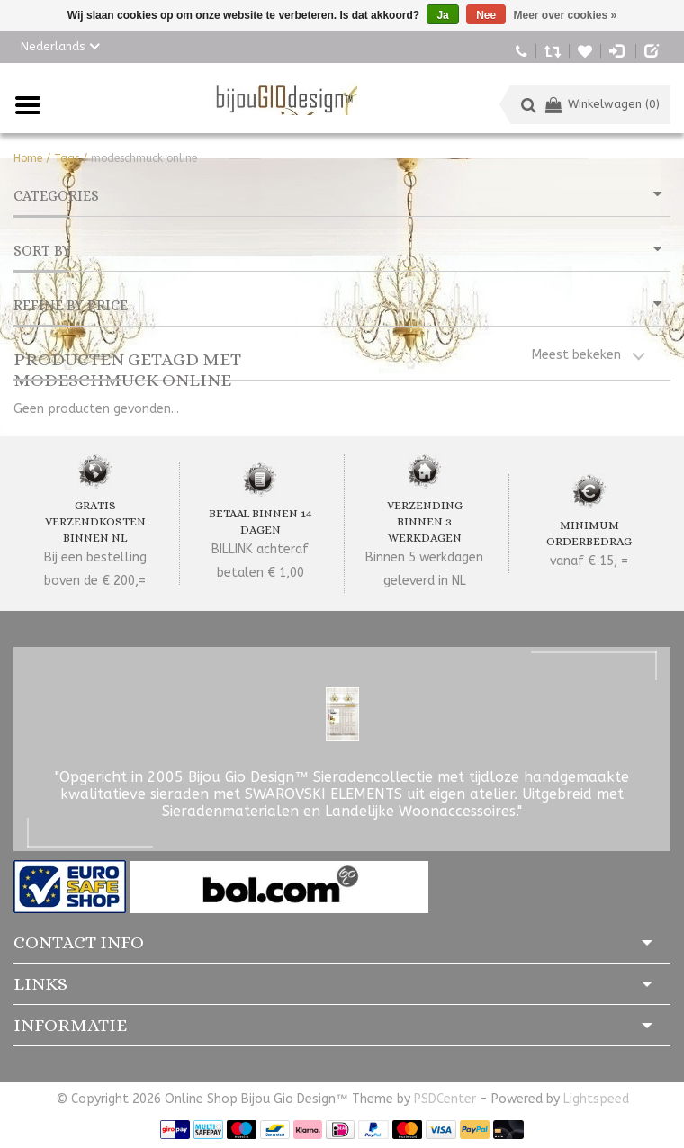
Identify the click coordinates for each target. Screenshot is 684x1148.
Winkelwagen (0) (602, 104)
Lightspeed (596, 1099)
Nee (486, 15)
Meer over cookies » (565, 15)
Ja (442, 15)
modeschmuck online (144, 158)
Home (28, 158)
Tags (66, 158)
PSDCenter (445, 1099)
